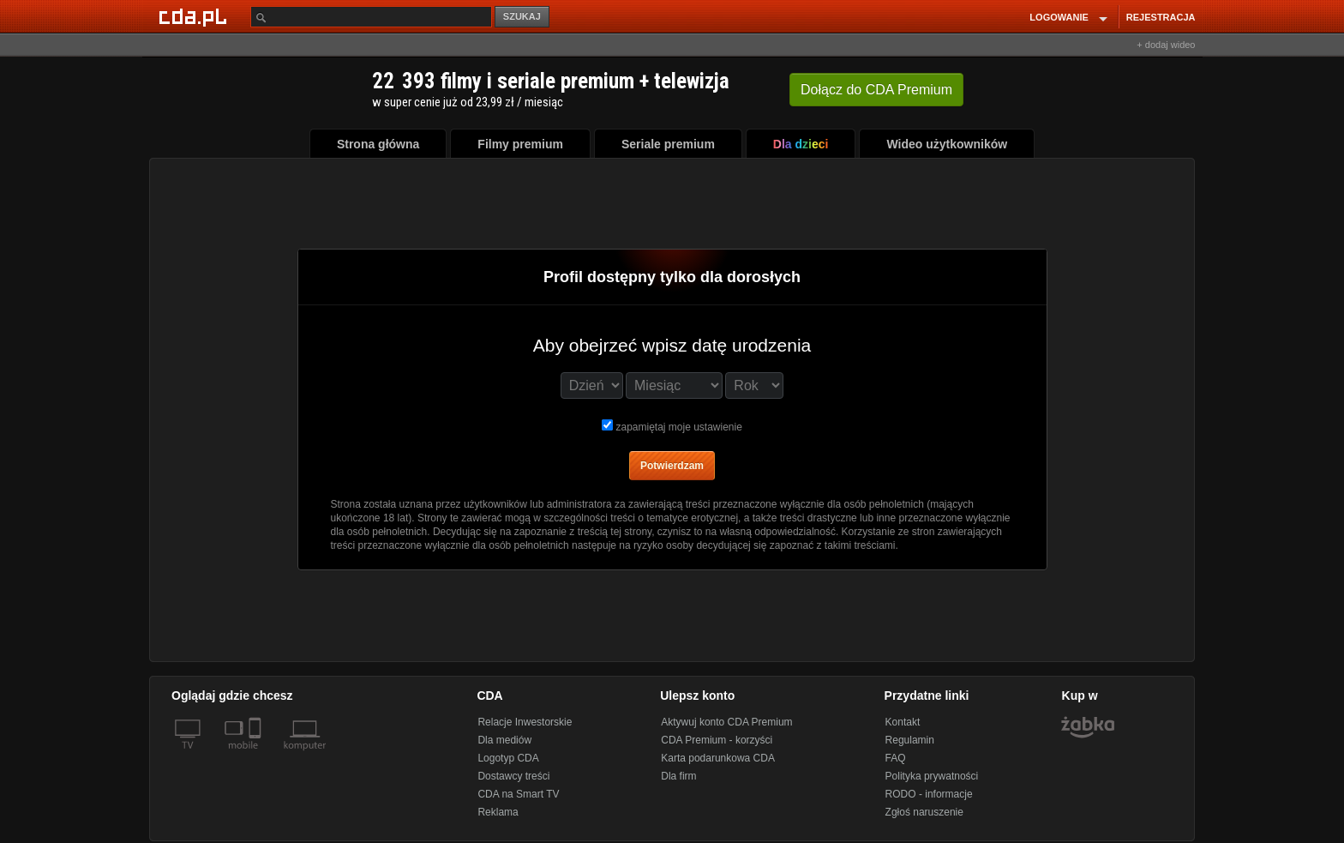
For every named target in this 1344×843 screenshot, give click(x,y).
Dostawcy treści (513, 776)
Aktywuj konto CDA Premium (726, 722)
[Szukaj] (371, 16)
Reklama (497, 812)
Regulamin (909, 740)
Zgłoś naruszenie (924, 812)
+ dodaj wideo (1166, 44)
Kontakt (903, 722)
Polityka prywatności (932, 776)
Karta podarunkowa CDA (718, 758)
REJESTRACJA (1161, 17)
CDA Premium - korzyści (716, 740)
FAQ (895, 758)
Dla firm (678, 776)
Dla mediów (504, 740)
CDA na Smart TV (518, 794)
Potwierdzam (672, 466)
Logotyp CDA (507, 758)
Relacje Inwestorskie (524, 722)
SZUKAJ (522, 16)
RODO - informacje (929, 794)
